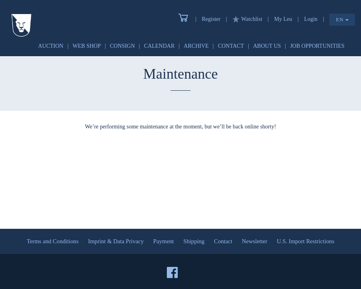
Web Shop (87, 46)
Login (310, 19)
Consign (122, 46)
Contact (231, 46)
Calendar (159, 46)
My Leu (283, 19)
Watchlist (247, 19)
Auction (50, 46)
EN (342, 19)
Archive (196, 46)
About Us (267, 46)
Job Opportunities (317, 46)
